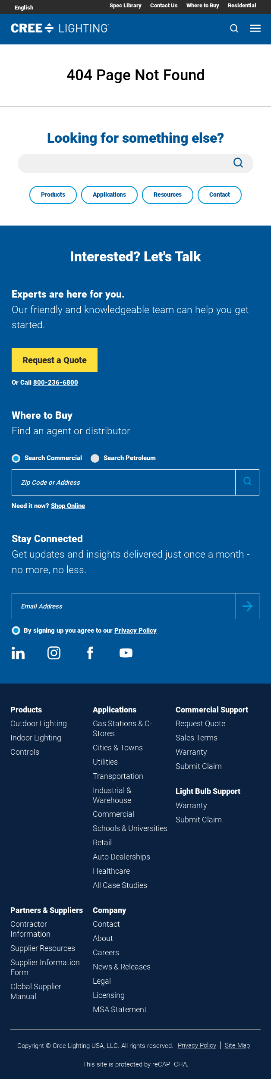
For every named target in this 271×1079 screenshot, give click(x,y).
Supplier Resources (42, 948)
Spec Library (126, 5)
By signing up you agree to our (90, 630)
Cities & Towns (118, 747)
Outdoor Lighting (38, 723)
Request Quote (200, 723)
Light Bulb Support (208, 791)
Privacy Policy (135, 630)
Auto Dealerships (121, 856)
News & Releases (122, 966)
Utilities (105, 761)
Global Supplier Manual (35, 991)
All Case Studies (120, 885)
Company (109, 910)
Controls (24, 751)
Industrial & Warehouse (112, 795)
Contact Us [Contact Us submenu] (164, 5)
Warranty (191, 751)
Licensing (109, 995)
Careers (106, 952)
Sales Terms (196, 737)
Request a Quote (54, 360)
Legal (102, 980)
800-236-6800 (55, 382)
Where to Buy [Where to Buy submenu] (202, 5)
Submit (247, 606)
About (103, 938)
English (24, 7)
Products (53, 194)
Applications (109, 194)
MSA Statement (120, 1009)
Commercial (113, 814)
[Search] (234, 29)
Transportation (118, 776)
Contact (219, 194)
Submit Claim (199, 766)
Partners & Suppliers (46, 910)
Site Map (237, 1045)
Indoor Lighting (35, 737)
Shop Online (68, 506)
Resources (168, 194)
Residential (242, 5)
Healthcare (111, 870)
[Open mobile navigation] (255, 29)
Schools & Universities (130, 828)
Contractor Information (30, 928)
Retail (102, 842)
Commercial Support (212, 709)
